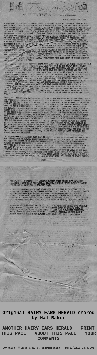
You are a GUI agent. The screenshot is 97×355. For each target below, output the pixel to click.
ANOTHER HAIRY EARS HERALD (37, 328)
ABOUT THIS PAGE (55, 333)
